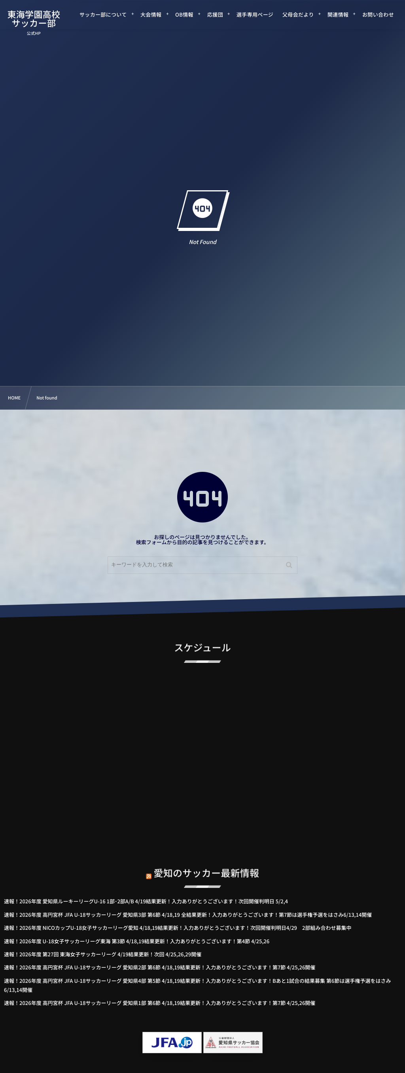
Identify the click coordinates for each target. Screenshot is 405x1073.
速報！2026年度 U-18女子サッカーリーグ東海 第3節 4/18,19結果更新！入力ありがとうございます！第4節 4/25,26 (136, 941)
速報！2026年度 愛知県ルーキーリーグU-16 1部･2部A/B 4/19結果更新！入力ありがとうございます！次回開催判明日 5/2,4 (146, 901)
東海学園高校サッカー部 (34, 18)
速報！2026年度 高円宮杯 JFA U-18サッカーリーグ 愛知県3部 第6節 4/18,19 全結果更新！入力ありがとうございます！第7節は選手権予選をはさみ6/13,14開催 (188, 914)
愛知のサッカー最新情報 (206, 865)
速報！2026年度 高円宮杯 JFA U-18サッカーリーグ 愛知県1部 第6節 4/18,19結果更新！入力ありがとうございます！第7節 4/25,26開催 (159, 1003)
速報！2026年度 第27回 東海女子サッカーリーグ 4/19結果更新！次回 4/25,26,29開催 (102, 954)
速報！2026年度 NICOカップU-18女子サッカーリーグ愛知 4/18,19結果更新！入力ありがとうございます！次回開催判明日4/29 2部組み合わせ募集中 (177, 927)
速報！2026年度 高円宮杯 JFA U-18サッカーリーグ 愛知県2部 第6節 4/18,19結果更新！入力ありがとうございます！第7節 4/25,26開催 (159, 967)
